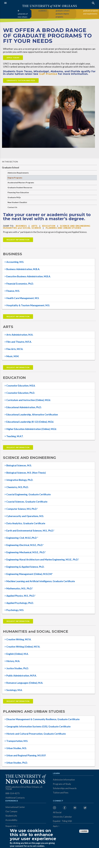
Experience (11, 801)
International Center (15, 807)
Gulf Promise (48, 73)
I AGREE (83, 831)
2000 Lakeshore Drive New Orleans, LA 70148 (23, 788)
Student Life (11, 815)
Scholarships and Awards (65, 788)
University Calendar (62, 816)
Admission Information (64, 779)
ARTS (34, 226)
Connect (58, 801)
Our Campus (11, 811)
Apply (55, 826)
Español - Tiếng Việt (62, 821)
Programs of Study (62, 784)
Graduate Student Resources (20, 187)
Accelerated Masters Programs (21, 182)
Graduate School (10, 167)
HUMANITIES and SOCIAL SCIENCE (22, 228)
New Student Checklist (17, 202)
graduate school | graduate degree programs (63, 14)
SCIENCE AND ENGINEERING (75, 226)
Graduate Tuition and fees (21, 80)
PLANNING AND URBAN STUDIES (63, 228)
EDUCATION (48, 226)
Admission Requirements (18, 173)
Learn (56, 773)
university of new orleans (23, 15)
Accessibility (11, 820)
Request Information (18, 240)
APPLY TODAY (13, 57)
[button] (26, 2)
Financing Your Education (18, 192)
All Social (57, 812)
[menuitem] (57, 807)
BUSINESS (21, 226)
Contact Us (12, 207)
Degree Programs (15, 178)
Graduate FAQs (14, 197)
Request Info (10, 826)
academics (42, 11)
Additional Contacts (15, 797)
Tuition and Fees (60, 792)
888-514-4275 (12, 793)
